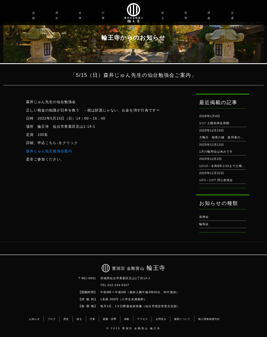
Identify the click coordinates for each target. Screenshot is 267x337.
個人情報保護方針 (209, 319)
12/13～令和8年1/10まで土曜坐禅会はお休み (231, 166)
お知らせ (34, 319)
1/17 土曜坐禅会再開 (214, 123)
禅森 (210, 15)
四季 (186, 15)
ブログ (52, 319)
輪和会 (204, 224)
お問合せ (161, 319)
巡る (163, 15)
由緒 (34, 15)
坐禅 (81, 15)
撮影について (182, 319)
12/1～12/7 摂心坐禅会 (216, 180)
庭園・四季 (109, 319)
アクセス (142, 319)
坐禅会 (204, 216)
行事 (104, 15)
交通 (233, 15)
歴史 (57, 15)
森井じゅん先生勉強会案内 (49, 151)
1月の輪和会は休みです (216, 151)
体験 (127, 319)
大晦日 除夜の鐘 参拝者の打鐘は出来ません (232, 137)
